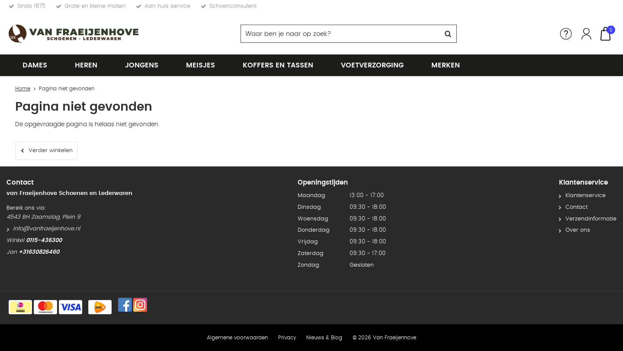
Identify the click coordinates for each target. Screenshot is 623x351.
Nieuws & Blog (324, 337)
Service (566, 34)
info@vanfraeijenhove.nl (46, 229)
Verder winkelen (51, 150)
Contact (576, 207)
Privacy (287, 337)
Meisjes (200, 65)
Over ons (577, 230)
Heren (86, 65)
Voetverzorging (372, 65)
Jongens (141, 65)
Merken (445, 65)
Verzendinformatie (591, 219)
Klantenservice (585, 195)
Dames (34, 65)
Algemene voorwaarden (237, 337)
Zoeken (447, 33)
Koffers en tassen (278, 65)
